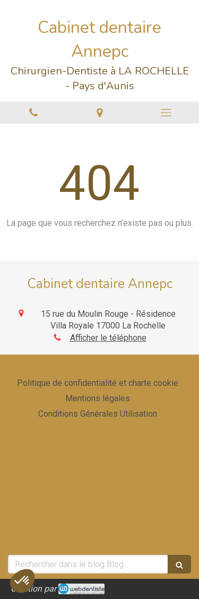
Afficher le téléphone (108, 338)
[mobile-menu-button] (166, 112)
